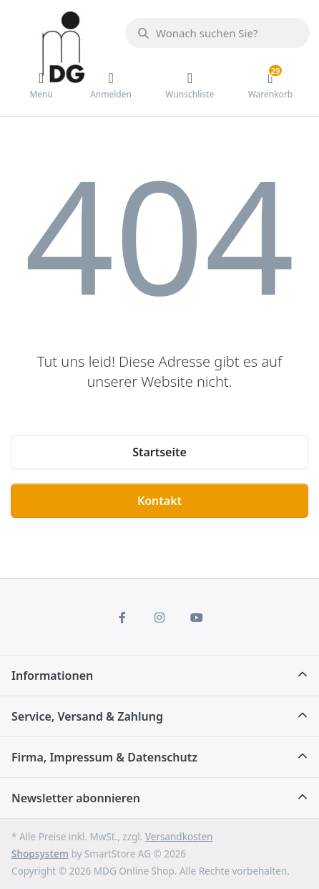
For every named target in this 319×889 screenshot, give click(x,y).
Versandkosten (178, 836)
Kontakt (159, 501)
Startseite (159, 452)
